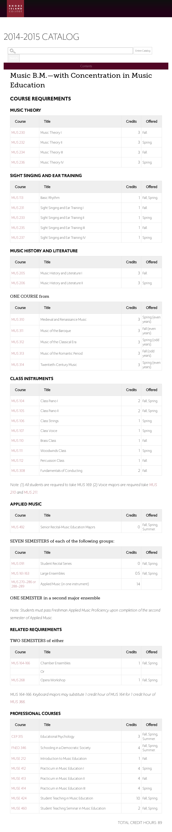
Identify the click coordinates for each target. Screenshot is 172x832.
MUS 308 (18, 470)
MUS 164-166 (20, 663)
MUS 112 (17, 460)
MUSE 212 (18, 758)
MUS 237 (17, 237)
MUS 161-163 (20, 573)
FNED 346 (18, 747)
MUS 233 (18, 217)
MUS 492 (17, 527)
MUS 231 (17, 207)
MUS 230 (18, 132)
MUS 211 (30, 492)
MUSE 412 (18, 768)
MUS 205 (18, 273)
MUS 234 (18, 152)
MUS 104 (17, 400)
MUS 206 (18, 283)
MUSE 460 (19, 808)
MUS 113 (17, 197)
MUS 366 (17, 701)
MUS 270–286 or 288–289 (23, 584)
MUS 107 (17, 430)
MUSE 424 (19, 798)
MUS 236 (18, 162)
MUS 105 (17, 410)
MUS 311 (17, 330)
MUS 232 (18, 142)
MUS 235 (18, 227)
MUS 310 (17, 319)
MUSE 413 (18, 778)
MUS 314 (17, 364)
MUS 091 (17, 563)
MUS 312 (17, 341)
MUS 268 (18, 680)
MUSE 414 (18, 788)
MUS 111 (17, 450)
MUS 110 (17, 440)
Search (14, 58)
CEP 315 (17, 736)
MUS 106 (17, 420)
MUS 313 (17, 353)
